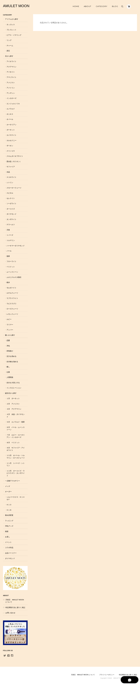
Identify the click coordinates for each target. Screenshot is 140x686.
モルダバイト (11, 288)
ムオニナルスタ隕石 (14, 277)
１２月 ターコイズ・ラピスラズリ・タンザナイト (16, 473)
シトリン (10, 182)
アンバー (10, 330)
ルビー (9, 319)
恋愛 (8, 340)
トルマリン (11, 240)
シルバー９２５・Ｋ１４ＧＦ (16, 498)
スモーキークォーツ (14, 188)
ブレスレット (11, 30)
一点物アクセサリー (12, 481)
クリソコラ (11, 151)
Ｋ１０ (9, 505)
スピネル (10, 193)
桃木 (8, 282)
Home (76, 6)
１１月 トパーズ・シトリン (16, 464)
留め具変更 (9, 515)
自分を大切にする (13, 382)
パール (9, 251)
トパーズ (10, 235)
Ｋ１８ (9, 510)
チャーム (10, 45)
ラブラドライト (12, 298)
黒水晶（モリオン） (14, 161)
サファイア (11, 167)
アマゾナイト (11, 77)
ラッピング (9, 520)
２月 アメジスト (13, 404)
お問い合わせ (10, 613)
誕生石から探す (11, 393)
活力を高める (11, 356)
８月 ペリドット (13, 442)
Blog (115, 6)
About (87, 6)
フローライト (11, 261)
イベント (8, 542)
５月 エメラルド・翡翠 (16, 422)
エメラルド (11, 109)
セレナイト (11, 198)
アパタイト (11, 72)
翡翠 (8, 256)
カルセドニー (11, 140)
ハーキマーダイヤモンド (16, 246)
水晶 (8, 172)
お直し (7, 537)
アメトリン (11, 88)
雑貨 (6, 531)
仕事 (8, 372)
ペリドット (11, 267)
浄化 (8, 346)
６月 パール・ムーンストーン (16, 428)
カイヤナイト (11, 135)
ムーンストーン (12, 272)
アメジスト (11, 82)
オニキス (10, 114)
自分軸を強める (12, 361)
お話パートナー (11, 553)
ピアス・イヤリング (14, 35)
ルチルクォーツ (12, 293)
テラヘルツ (11, 224)
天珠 (8, 230)
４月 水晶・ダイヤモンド (16, 415)
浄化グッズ (9, 526)
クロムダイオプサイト (15, 156)
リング (9, 40)
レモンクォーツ (12, 314)
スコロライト (11, 177)
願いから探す (10, 335)
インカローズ (11, 98)
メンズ (7, 486)
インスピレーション (14, 388)
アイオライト (11, 61)
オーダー (8, 491)
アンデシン (11, 93)
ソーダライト (11, 203)
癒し (8, 367)
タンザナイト (11, 219)
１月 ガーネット (13, 398)
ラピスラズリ (11, 303)
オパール (10, 119)
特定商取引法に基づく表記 (15, 607)
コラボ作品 (9, 547)
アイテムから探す (11, 19)
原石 (8, 51)
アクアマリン (11, 67)
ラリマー (10, 324)
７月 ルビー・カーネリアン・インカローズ (16, 436)
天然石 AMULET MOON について (14, 601)
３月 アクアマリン (14, 409)
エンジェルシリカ (13, 103)
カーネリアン (11, 124)
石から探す (9, 56)
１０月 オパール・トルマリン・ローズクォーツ (16, 456)
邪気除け (10, 351)
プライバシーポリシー (106, 674)
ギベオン (10, 145)
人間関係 (10, 377)
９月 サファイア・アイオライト (16, 449)
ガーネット (11, 130)
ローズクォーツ (12, 309)
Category (101, 6)
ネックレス (11, 24)
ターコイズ (11, 209)
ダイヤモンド (11, 214)
